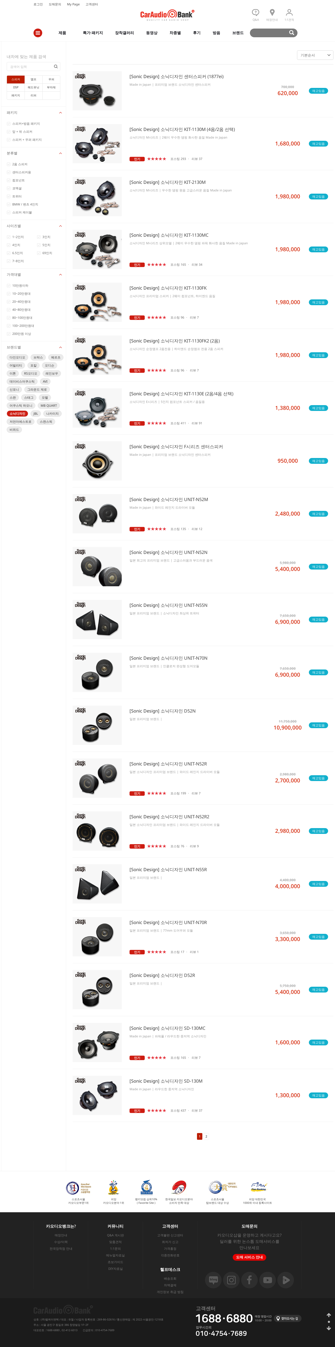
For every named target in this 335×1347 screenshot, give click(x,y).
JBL (36, 413)
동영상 (151, 32)
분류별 (12, 153)
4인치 (16, 245)
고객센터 (92, 4)
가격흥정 (170, 1248)
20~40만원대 (21, 301)
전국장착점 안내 (61, 1248)
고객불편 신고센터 (170, 1235)
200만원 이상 (21, 334)
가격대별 (14, 274)
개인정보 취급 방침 (170, 1292)
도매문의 (55, 4)
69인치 (47, 253)
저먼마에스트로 (20, 421)
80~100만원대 (22, 317)
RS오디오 (30, 373)
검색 (276, 33)
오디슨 (49, 365)
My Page (73, 4)
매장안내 (61, 1235)
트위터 (17, 196)
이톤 (13, 373)
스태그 (29, 397)
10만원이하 (20, 285)
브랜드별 (14, 347)
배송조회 (170, 1278)
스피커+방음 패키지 (26, 123)
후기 (197, 32)
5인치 (46, 245)
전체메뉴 (38, 33)
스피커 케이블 (22, 212)
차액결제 (170, 1285)
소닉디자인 (17, 413)
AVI (45, 381)
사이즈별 (14, 225)
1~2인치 (18, 237)
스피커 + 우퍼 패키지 (27, 139)
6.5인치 (17, 253)
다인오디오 (17, 357)
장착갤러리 (124, 32)
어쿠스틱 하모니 (21, 405)
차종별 (175, 32)
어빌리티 (16, 365)
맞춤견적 (115, 1242)
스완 (13, 397)
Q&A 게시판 (115, 1235)
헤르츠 (56, 357)
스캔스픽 (46, 421)
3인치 (46, 237)
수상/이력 (61, 1242)
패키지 (12, 112)
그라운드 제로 (37, 389)
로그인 (38, 4)
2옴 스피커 (19, 164)
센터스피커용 (21, 172)
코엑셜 (17, 188)
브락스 (38, 357)
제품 (62, 32)
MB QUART (49, 405)
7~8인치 (18, 261)
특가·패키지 (93, 32)
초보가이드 (115, 1262)
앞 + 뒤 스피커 (22, 131)
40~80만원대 (21, 309)
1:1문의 (115, 1248)
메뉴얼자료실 (115, 1255)
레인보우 (52, 373)
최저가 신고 (170, 1242)
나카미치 (52, 413)
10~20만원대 (21, 293)
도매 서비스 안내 (249, 1257)
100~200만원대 (23, 325)
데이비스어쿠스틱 (22, 381)
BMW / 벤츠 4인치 (25, 204)
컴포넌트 (18, 180)
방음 (216, 32)
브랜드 (238, 32)
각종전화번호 (170, 1255)
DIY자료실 (115, 1268)
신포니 (14, 389)
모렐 (45, 397)
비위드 (14, 429)
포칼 (33, 365)
